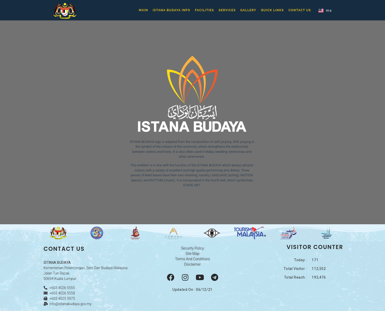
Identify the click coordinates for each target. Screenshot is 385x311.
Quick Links (272, 10)
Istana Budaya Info (171, 10)
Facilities (204, 10)
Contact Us (299, 10)
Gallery (248, 10)
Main (143, 10)
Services (227, 10)
